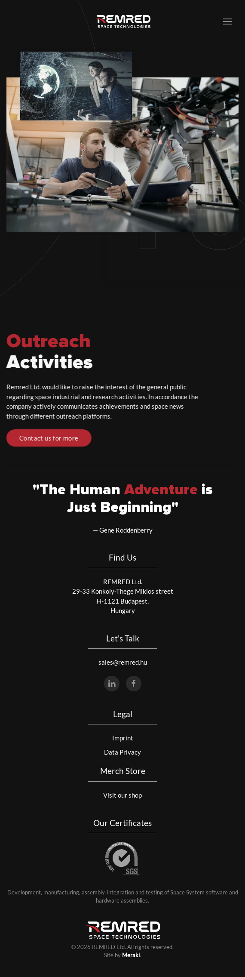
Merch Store (122, 771)
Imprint (122, 738)
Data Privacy (122, 752)
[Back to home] (122, 21)
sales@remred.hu (122, 662)
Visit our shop (122, 795)
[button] (227, 21)
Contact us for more (48, 438)
